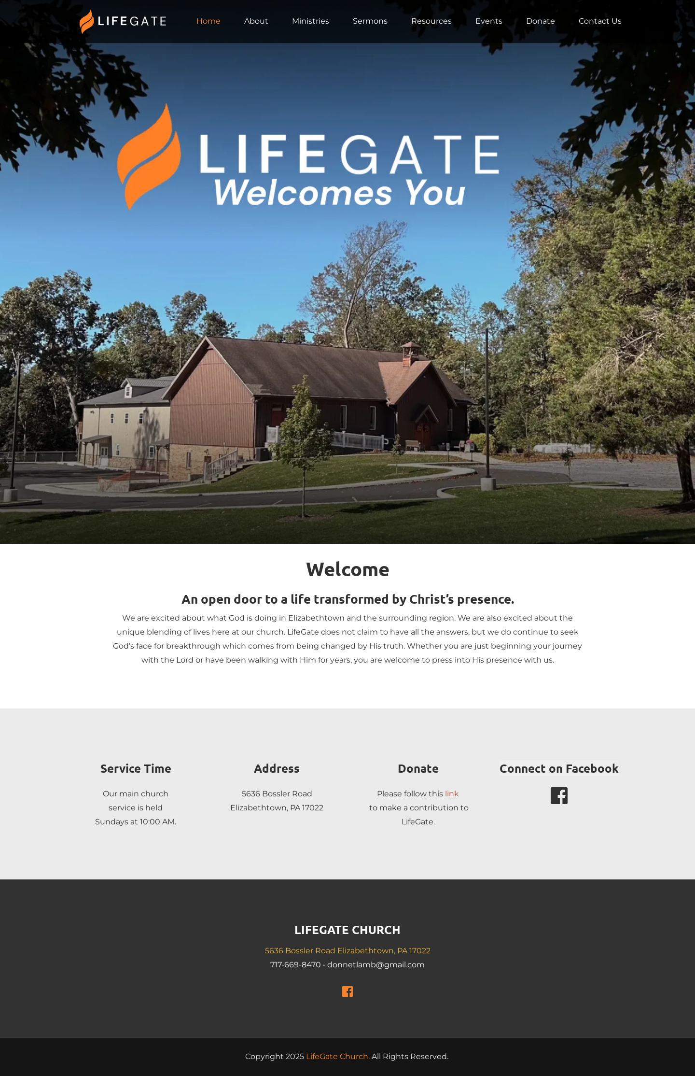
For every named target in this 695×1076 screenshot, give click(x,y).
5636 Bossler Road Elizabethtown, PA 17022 (348, 950)
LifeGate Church (337, 1056)
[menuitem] (208, 21)
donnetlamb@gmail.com (376, 964)
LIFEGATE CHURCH (347, 929)
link (452, 793)
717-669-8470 (295, 964)
